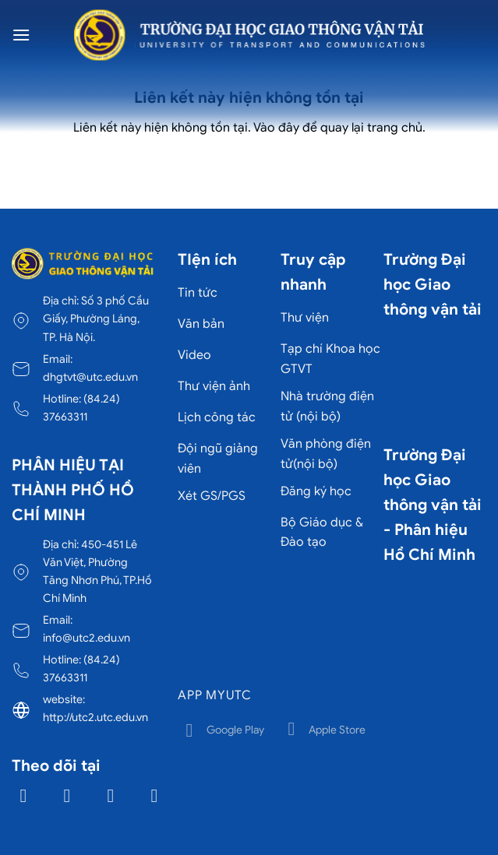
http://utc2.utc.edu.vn (95, 717)
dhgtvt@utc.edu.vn (90, 377)
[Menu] (21, 35)
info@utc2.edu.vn (86, 638)
